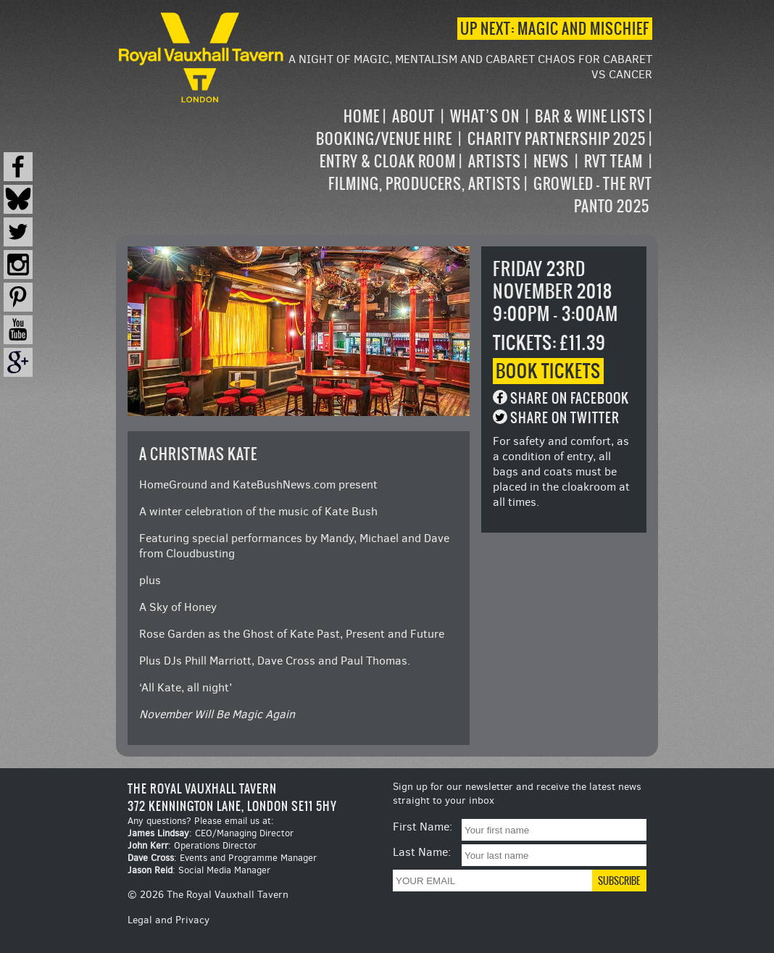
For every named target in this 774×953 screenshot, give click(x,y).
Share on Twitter (565, 418)
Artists (494, 161)
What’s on (485, 116)
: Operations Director (192, 845)
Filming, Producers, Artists (424, 183)
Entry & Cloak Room (388, 161)
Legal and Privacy (168, 920)
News (551, 161)
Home (362, 116)
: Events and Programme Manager (222, 858)
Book (548, 371)
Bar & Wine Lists (590, 116)
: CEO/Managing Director (211, 833)
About (413, 116)
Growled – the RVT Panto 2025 (592, 194)
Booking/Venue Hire (384, 139)
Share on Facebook (569, 398)
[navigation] (469, 161)
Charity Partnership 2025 (556, 139)
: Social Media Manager (199, 870)
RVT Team (613, 161)
